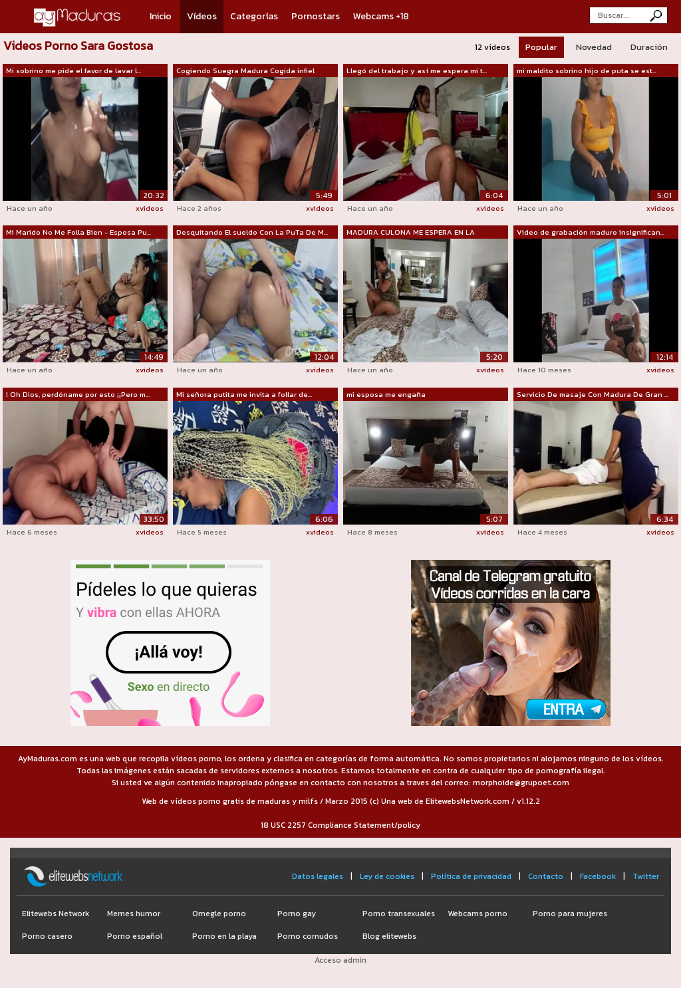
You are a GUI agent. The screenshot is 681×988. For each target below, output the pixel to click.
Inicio (161, 16)
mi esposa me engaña (386, 394)
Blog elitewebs (389, 936)
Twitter (645, 876)
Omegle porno (219, 914)
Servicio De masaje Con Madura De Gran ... (592, 394)
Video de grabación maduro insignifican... (590, 232)
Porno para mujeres (570, 914)
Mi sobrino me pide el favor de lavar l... (73, 70)
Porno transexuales (398, 914)
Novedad (594, 47)
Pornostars (315, 16)
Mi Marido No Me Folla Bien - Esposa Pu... (78, 232)
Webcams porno (477, 914)
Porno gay (296, 914)
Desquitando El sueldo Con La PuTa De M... (252, 232)
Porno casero (47, 936)
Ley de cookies (387, 876)
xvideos (150, 208)
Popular (541, 47)
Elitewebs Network (55, 914)
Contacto (545, 876)
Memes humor (133, 914)
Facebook (598, 876)
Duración (649, 47)
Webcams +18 (381, 16)
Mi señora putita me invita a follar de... (244, 394)
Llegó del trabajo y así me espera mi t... (416, 70)
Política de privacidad (471, 876)
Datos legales (317, 876)
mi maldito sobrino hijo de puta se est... (586, 70)
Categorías (254, 16)
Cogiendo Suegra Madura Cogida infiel (245, 70)
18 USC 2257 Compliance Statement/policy (340, 825)
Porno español (134, 936)
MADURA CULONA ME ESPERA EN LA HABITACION (410, 233)
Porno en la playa (224, 936)
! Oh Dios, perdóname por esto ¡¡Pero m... (78, 394)
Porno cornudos (307, 936)
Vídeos (202, 16)
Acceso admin (340, 960)
